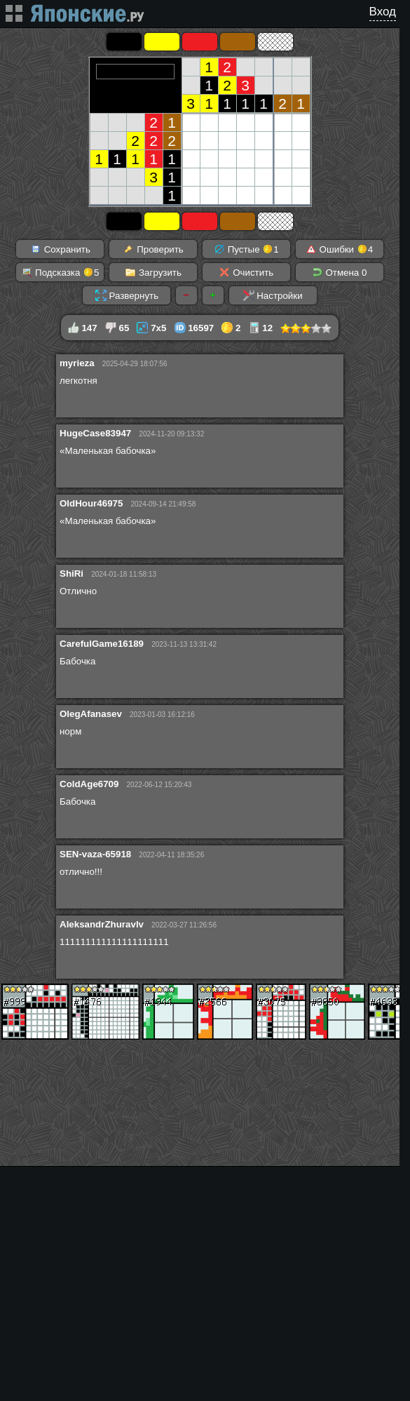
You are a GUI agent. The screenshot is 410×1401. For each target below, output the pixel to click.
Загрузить (153, 272)
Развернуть (126, 295)
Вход (382, 11)
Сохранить (60, 249)
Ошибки (339, 249)
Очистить (246, 272)
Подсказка (60, 272)
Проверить (153, 249)
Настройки (273, 295)
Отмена (339, 272)
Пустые (246, 249)
